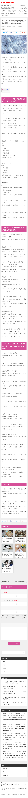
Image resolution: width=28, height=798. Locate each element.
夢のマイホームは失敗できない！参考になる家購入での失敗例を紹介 (8, 581)
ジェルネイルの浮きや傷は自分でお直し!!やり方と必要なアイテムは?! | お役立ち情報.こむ (14, 728)
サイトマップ (6, 771)
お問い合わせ (6, 768)
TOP (14, 784)
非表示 (7, 89)
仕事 (4, 661)
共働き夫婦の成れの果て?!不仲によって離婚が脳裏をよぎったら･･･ (21, 581)
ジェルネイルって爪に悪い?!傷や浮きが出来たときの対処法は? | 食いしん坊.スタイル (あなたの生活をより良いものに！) (14, 755)
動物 (4, 665)
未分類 (4, 668)
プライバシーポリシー (8, 775)
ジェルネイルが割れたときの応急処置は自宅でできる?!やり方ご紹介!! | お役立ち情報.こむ (14, 737)
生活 (3, 29)
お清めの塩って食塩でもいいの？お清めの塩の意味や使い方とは (7, 554)
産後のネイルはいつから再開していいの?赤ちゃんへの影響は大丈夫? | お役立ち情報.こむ (14, 746)
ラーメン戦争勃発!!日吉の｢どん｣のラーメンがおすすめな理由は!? (7, 540)
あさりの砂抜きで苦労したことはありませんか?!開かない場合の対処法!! (20, 540)
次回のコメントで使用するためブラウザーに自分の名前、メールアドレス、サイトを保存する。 (14, 618)
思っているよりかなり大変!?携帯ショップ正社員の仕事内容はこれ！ (7, 570)
